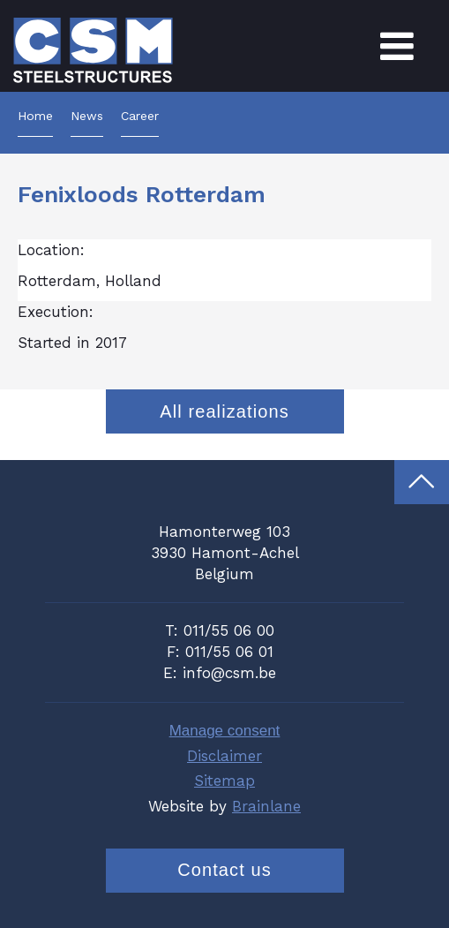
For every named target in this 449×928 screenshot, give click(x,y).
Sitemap (224, 780)
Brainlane (266, 806)
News (87, 116)
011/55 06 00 (228, 630)
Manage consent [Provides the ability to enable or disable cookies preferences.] (225, 730)
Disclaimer (224, 756)
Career (140, 116)
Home (35, 116)
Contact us (224, 869)
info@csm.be (229, 673)
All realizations (224, 411)
